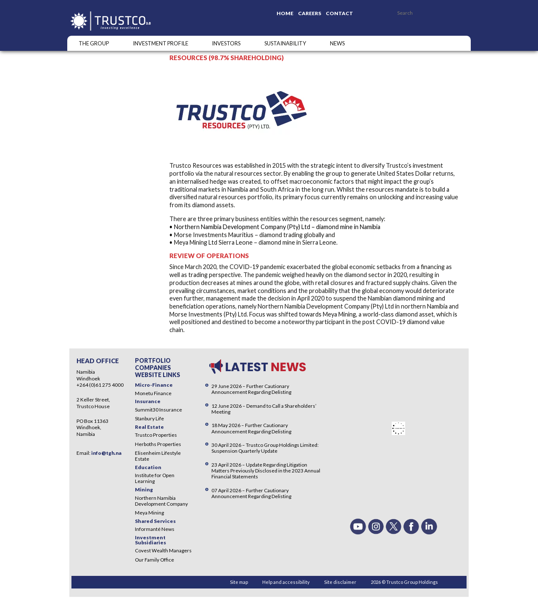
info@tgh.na (106, 453)
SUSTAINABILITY (285, 43)
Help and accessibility (286, 582)
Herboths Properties (158, 444)
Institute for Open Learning (154, 478)
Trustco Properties (156, 435)
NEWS (337, 43)
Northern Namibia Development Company (161, 501)
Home (285, 13)
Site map (239, 582)
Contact (339, 13)
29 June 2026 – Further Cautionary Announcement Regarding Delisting (251, 389)
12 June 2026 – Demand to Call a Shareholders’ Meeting (263, 409)
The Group (94, 43)
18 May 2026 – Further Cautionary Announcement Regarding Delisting (251, 428)
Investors (226, 43)
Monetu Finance (153, 393)
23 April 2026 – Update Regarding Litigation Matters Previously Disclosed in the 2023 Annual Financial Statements (265, 471)
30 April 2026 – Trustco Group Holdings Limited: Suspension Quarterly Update (265, 448)
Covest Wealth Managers (163, 550)
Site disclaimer (340, 582)
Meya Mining (149, 512)
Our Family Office (154, 560)
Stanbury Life (149, 418)
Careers (309, 13)
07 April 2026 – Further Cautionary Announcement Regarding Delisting (251, 493)
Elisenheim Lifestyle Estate (158, 456)
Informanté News (154, 529)
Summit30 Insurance (158, 409)
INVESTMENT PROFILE (160, 43)
